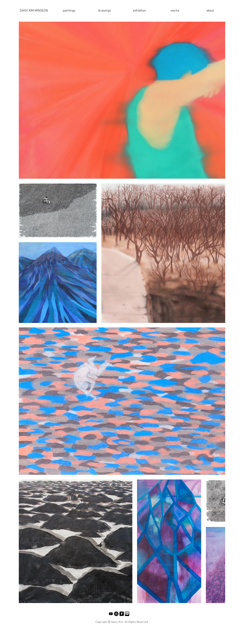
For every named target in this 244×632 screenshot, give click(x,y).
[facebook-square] (121, 614)
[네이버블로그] (127, 614)
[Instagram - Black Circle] (116, 614)
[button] (69, 11)
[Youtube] (111, 614)
